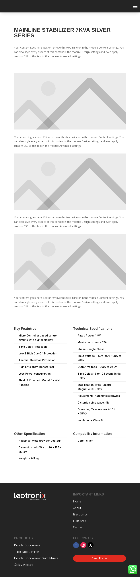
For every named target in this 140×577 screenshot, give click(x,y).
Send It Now (99, 558)
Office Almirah (23, 564)
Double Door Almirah (28, 545)
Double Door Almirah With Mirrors (36, 558)
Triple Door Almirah (27, 552)
